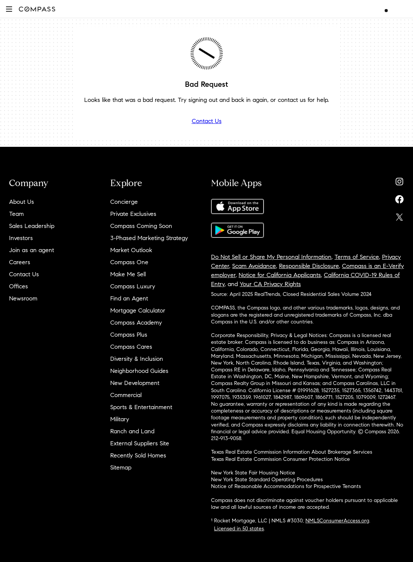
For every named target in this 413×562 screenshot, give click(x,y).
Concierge (124, 201)
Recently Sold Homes (138, 455)
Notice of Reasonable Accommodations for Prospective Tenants (286, 486)
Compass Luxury (132, 286)
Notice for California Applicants (280, 275)
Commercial (126, 395)
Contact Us (207, 121)
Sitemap (120, 467)
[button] (9, 9)
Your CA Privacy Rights (270, 284)
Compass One (129, 262)
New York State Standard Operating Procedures (267, 479)
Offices (18, 286)
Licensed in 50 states (239, 528)
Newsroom (23, 298)
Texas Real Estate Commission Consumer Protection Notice (280, 459)
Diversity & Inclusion (136, 358)
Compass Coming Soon (141, 225)
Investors (21, 238)
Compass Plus (128, 334)
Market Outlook (131, 250)
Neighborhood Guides (139, 370)
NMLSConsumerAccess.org (337, 520)
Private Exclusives (133, 213)
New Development (134, 382)
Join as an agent (31, 250)
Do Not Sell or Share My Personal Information (271, 256)
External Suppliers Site (139, 443)
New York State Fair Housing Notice (253, 473)
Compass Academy (136, 322)
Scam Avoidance (254, 265)
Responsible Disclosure (309, 265)
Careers (19, 262)
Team (16, 213)
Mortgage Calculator (137, 310)
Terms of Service (356, 256)
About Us (21, 201)
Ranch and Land (132, 431)
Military (119, 419)
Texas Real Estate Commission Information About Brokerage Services (291, 452)
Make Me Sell (128, 274)
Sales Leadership (31, 225)
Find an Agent (129, 298)
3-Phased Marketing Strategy (149, 238)
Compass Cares (131, 346)
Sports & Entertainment (141, 407)
